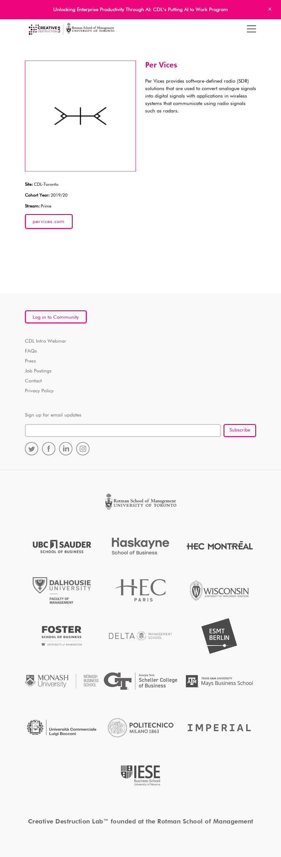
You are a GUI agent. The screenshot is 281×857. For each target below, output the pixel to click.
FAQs (31, 351)
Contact (33, 381)
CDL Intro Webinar (45, 341)
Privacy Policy (39, 391)
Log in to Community (56, 317)
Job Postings (38, 371)
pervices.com (49, 221)
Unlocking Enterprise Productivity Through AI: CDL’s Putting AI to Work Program (140, 9)
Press (30, 361)
